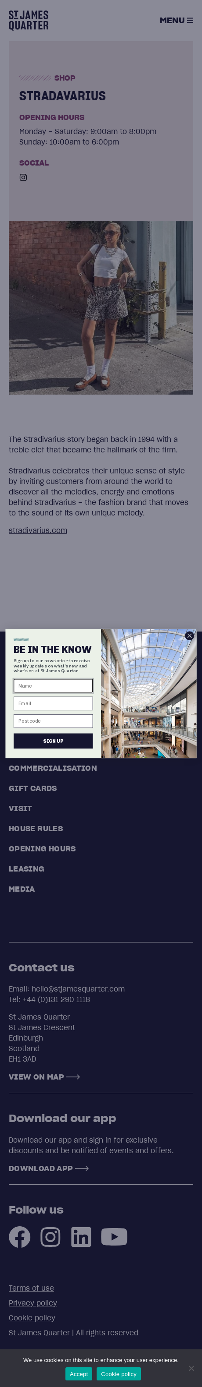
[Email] (53, 703)
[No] (191, 1368)
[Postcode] (53, 721)
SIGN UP (53, 741)
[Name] (53, 685)
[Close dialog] (190, 636)
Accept (79, 1374)
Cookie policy (119, 1374)
